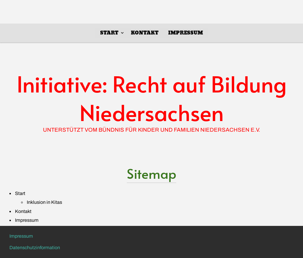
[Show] (122, 32)
